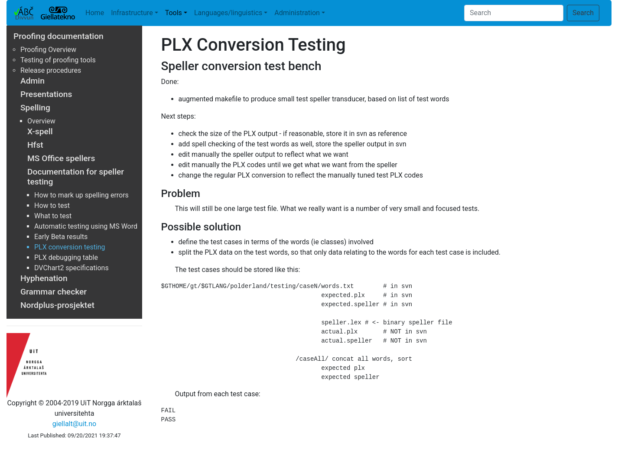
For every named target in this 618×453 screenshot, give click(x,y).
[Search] (513, 13)
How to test (52, 205)
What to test (53, 216)
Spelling (35, 108)
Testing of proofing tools (58, 60)
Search (583, 13)
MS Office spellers (61, 158)
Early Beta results (61, 237)
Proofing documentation (58, 36)
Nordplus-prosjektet (57, 305)
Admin (32, 81)
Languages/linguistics (228, 13)
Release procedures (50, 70)
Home (94, 13)
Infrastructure (132, 13)
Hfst (35, 145)
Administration (297, 13)
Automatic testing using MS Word (85, 226)
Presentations (46, 94)
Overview (41, 121)
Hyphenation (44, 278)
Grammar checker (53, 292)
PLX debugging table (66, 257)
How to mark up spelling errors (81, 195)
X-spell (40, 131)
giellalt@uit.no (74, 424)
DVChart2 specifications (71, 268)
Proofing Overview (48, 49)
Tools (173, 13)
